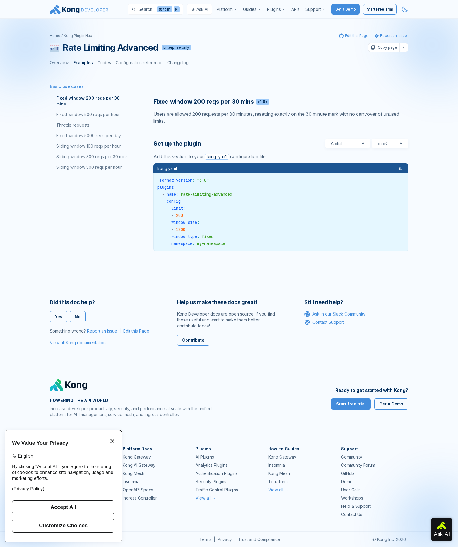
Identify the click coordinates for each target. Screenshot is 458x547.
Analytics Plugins (212, 465)
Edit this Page (136, 330)
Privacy (225, 539)
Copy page (384, 47)
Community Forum (358, 465)
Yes (58, 316)
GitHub (347, 473)
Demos (348, 481)
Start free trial (351, 403)
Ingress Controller (140, 497)
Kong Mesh (133, 473)
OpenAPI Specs (138, 489)
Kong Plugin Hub (78, 35)
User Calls (350, 489)
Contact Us (351, 514)
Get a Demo (345, 9)
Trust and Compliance (259, 539)
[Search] (155, 9)
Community (351, 456)
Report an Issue (102, 330)
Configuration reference (139, 62)
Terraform (278, 481)
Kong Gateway (137, 456)
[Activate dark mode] (404, 9)
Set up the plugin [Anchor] (177, 143)
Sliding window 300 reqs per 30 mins (92, 156)
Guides (104, 62)
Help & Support (356, 506)
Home (55, 35)
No (78, 316)
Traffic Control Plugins (217, 489)
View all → (206, 497)
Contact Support (324, 322)
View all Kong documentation (78, 342)
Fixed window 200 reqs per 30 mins (88, 101)
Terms (205, 539)
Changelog (178, 62)
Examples (83, 62)
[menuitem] (227, 9)
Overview (59, 62)
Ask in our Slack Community (334, 314)
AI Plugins (205, 456)
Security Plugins (211, 481)
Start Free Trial (380, 9)
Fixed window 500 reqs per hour (88, 114)
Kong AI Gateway (139, 465)
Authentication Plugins (217, 473)
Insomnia (131, 481)
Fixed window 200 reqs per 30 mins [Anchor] (211, 101)
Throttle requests (73, 124)
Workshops (352, 497)
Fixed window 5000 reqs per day (88, 135)
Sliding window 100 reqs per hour (88, 146)
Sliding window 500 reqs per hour (89, 167)
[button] (400, 168)
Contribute (193, 340)
